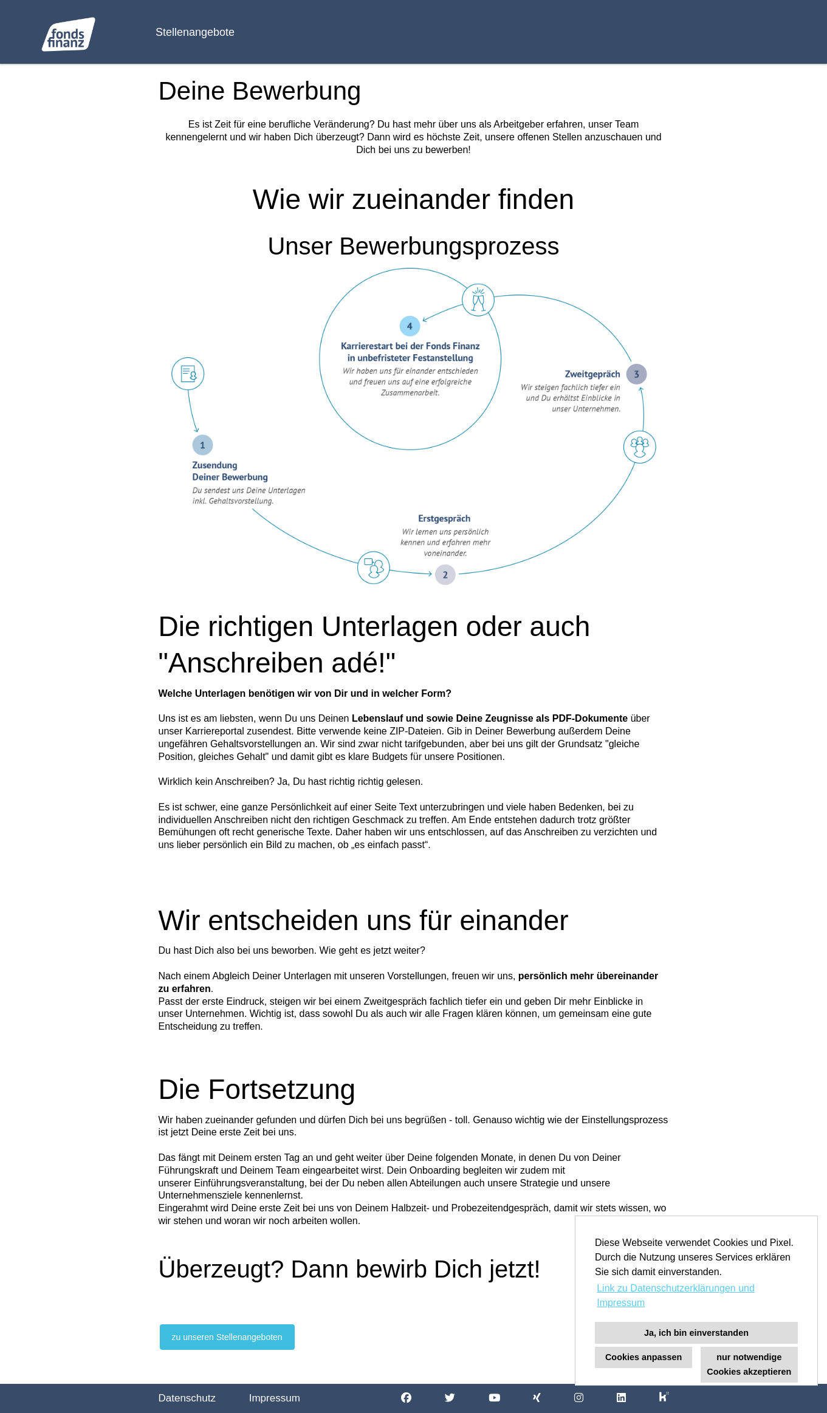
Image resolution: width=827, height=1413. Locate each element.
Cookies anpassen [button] (643, 1357)
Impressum (274, 1398)
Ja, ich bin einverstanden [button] (696, 1333)
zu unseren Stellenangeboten (227, 1337)
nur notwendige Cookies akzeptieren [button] (749, 1364)
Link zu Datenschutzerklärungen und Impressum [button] (676, 1295)
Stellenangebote (195, 32)
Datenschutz (187, 1398)
